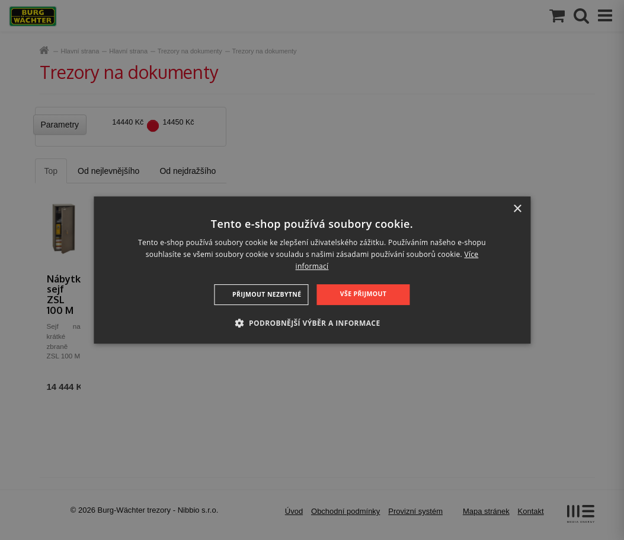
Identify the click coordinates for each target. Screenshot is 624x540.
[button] (312, 323)
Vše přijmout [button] (362, 294)
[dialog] (312, 270)
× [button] (517, 209)
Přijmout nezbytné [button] (268, 294)
